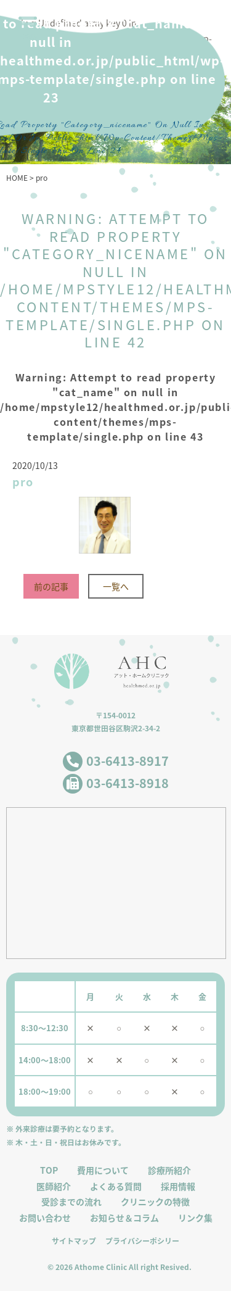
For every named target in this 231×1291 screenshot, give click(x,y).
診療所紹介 (169, 1170)
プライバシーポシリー (142, 1241)
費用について (103, 1170)
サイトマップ (74, 1241)
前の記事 (51, 586)
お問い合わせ (45, 1218)
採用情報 (178, 1186)
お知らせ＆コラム (124, 1218)
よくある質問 (116, 1186)
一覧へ (116, 586)
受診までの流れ (71, 1201)
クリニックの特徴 (155, 1201)
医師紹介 (53, 1186)
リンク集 (195, 1218)
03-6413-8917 (127, 761)
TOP (49, 1170)
